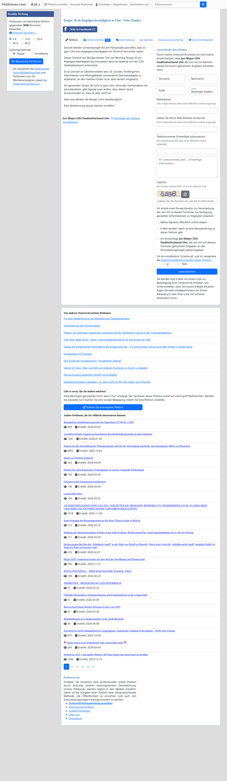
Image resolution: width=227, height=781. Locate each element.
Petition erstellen (56, 4)
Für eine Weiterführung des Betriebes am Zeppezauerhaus (96, 362)
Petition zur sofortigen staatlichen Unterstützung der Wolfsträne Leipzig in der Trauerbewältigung (118, 377)
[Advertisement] (141, 36)
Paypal (21, 148)
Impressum (75, 762)
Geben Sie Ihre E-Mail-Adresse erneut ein (181, 162)
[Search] (176, 4)
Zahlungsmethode (20, 144)
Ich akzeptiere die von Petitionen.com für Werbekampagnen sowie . (31, 171)
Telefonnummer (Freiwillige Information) (181, 180)
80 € (27, 138)
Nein (184, 308)
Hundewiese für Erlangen (78, 398)
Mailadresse (164, 143)
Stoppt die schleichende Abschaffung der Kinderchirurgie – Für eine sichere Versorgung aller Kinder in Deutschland (128, 391)
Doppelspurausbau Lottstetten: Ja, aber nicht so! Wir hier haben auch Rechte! (107, 426)
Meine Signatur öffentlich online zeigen (183, 266)
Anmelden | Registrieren (112, 4)
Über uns (74, 758)
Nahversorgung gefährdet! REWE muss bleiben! (91, 419)
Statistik (146, 84)
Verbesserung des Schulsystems (82, 370)
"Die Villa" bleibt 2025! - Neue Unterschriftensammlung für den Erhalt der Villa (107, 384)
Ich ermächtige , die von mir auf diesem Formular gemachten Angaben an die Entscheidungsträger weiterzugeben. (188, 288)
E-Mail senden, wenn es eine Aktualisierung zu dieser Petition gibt (187, 274)
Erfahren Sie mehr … (23, 127)
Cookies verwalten (79, 755)
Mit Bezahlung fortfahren (26, 156)
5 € (14, 133)
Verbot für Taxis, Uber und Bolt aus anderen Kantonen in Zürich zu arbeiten (106, 412)
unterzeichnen (186, 315)
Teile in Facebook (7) (79, 73)
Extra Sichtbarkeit (201, 84)
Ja (168, 308)
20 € (39, 133)
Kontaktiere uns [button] (140, 4)
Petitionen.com (14, 4)
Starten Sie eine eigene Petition (103, 451)
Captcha (161, 226)
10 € (27, 133)
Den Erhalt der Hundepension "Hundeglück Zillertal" (93, 405)
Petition (71, 84)
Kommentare (125, 84)
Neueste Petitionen (81, 4)
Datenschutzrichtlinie (170, 84)
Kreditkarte (41, 148)
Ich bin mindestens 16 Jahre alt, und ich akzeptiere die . (186, 302)
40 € (15, 138)
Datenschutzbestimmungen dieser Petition (186, 304)
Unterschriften (97, 84)
